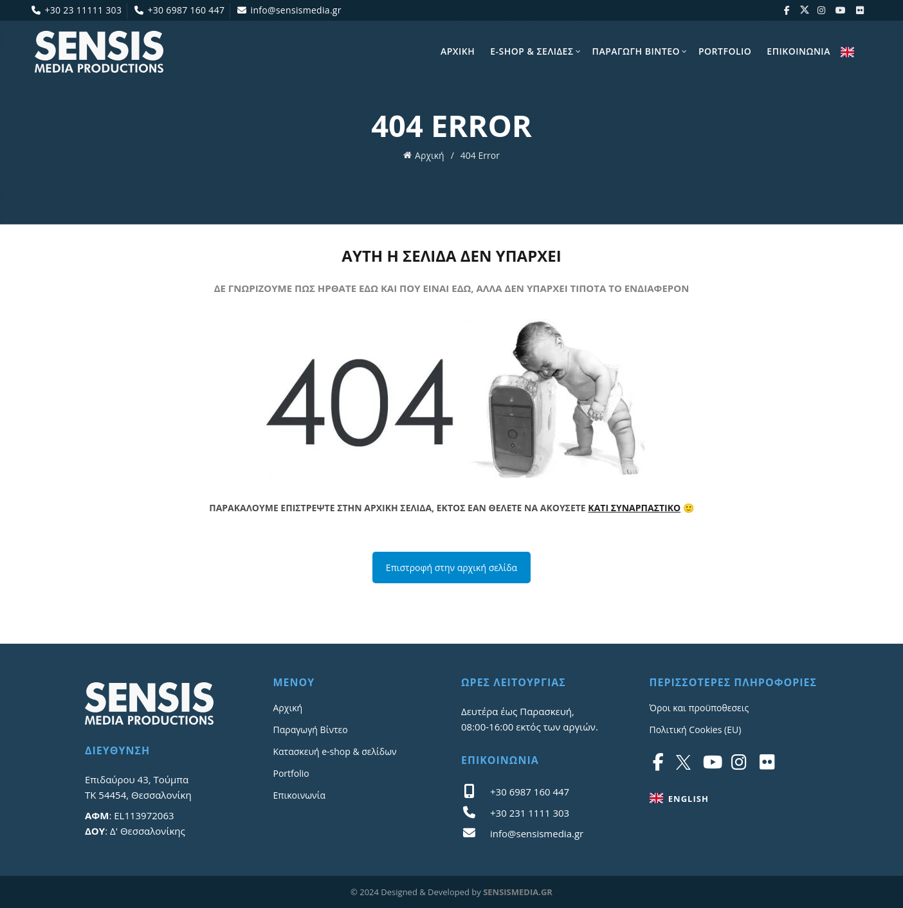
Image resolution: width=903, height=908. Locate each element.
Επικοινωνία (299, 795)
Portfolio (724, 51)
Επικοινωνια (798, 51)
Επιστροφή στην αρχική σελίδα (451, 567)
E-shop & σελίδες (531, 51)
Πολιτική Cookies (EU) (696, 729)
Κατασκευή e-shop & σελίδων (335, 751)
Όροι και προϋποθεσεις (699, 708)
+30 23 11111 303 (76, 10)
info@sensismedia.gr (289, 10)
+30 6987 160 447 (179, 10)
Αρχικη (458, 51)
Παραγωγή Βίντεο (310, 729)
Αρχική (429, 155)
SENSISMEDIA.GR (517, 892)
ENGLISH (847, 52)
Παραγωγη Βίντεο (636, 51)
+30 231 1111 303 (529, 812)
